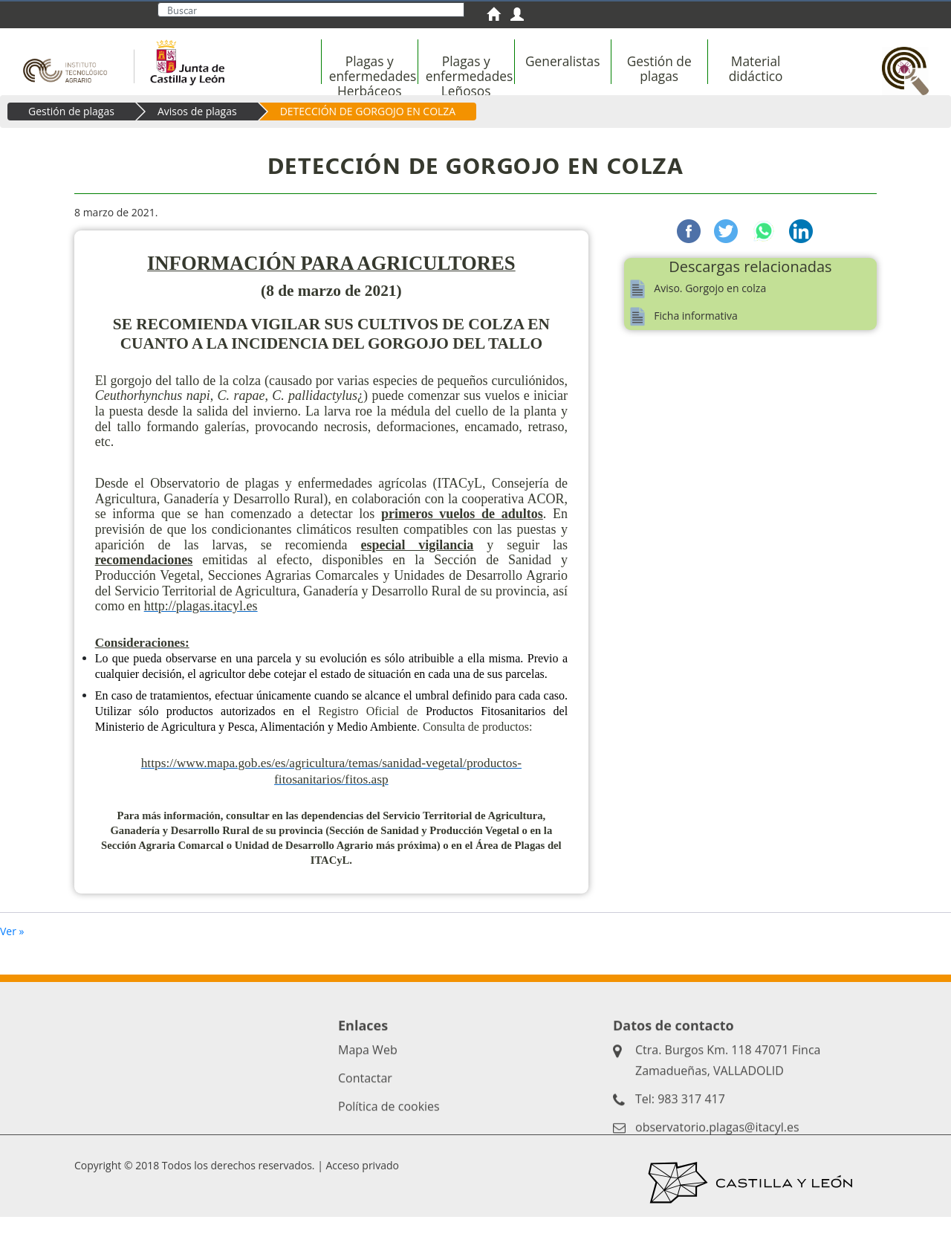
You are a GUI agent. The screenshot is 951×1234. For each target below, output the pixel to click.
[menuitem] (498, 16)
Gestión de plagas (71, 128)
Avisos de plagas (197, 128)
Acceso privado (361, 1182)
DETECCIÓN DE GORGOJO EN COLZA (368, 128)
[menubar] (592, 76)
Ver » (12, 948)
